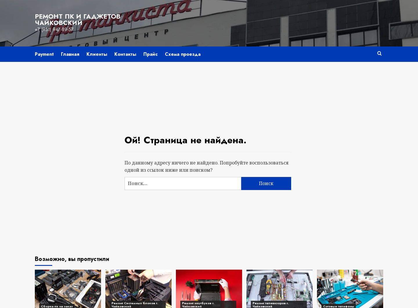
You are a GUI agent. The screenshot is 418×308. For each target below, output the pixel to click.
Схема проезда (183, 54)
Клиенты (97, 54)
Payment (44, 54)
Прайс (150, 54)
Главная (70, 54)
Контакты (125, 54)
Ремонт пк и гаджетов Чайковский (77, 19)
